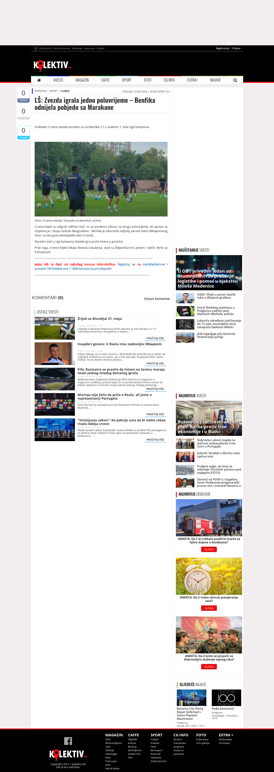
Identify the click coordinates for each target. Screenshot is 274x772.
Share (23, 100)
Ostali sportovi (158, 761)
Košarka (155, 743)
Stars (108, 739)
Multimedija (225, 739)
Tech (107, 746)
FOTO (147, 80)
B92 (168, 91)
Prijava (236, 48)
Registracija (222, 48)
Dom (108, 757)
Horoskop (224, 743)
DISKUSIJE (195, 494)
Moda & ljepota (113, 743)
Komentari (23, 118)
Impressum (89, 48)
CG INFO (169, 80)
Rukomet (156, 754)
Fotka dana (202, 739)
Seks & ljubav (112, 768)
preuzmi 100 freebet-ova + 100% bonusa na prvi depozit (72, 269)
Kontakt (100, 48)
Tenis (153, 746)
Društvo (178, 739)
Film (130, 757)
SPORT (126, 80)
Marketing (77, 48)
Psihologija (111, 754)
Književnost (134, 754)
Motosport (156, 750)
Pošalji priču (45, 48)
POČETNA (40, 91)
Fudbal (65, 91)
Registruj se (125, 264)
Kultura (132, 743)
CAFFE (105, 80)
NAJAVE (215, 80)
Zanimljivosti (135, 750)
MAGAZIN (82, 80)
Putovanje (110, 761)
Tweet (23, 137)
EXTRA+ (192, 80)
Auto (108, 764)
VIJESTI (58, 80)
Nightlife (132, 739)
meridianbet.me (154, 264)
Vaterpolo (156, 757)
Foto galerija (202, 743)
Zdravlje (109, 750)
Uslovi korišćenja (61, 48)
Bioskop (132, 746)
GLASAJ (209, 549)
